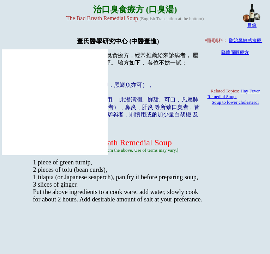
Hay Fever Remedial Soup (234, 93)
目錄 (252, 25)
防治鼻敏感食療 (245, 40)
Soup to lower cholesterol (235, 102)
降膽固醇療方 (235, 52)
